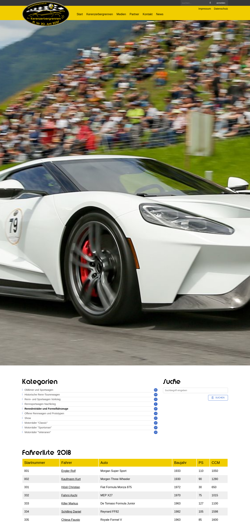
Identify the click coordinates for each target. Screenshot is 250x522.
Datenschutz (221, 8)
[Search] (197, 3)
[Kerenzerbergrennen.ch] (46, 13)
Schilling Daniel (71, 511)
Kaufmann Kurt (71, 479)
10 (156, 418)
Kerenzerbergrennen (99, 14)
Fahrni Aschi (69, 495)
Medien (121, 14)
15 (156, 399)
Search (210, 3)
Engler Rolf (68, 470)
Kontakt (147, 14)
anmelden (221, 3)
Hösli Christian (70, 487)
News (159, 14)
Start (80, 14)
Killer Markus (69, 503)
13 (156, 413)
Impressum (204, 8)
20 (156, 409)
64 (156, 394)
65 (156, 390)
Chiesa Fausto (70, 519)
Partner (134, 14)
